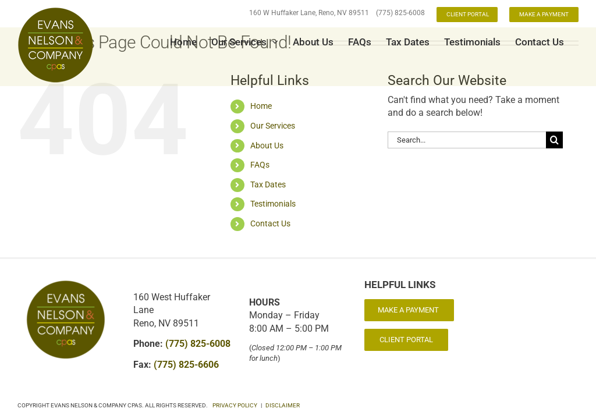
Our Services (272, 125)
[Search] (554, 140)
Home (261, 106)
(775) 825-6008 (400, 13)
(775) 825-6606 (186, 364)
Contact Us (270, 223)
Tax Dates (268, 184)
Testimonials (273, 203)
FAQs (259, 164)
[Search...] (467, 140)
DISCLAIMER (282, 405)
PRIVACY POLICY (234, 405)
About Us (266, 145)
